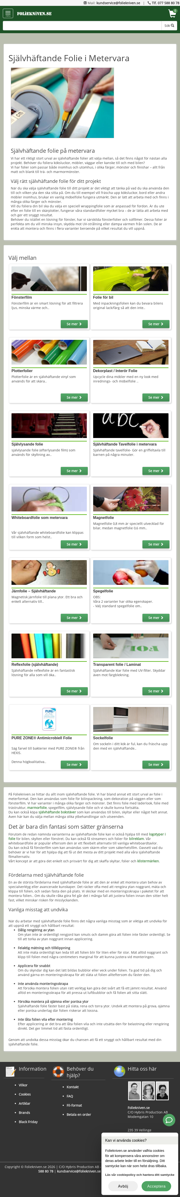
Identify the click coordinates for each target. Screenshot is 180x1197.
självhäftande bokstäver (57, 812)
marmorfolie (37, 807)
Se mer (74, 324)
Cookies (25, 1094)
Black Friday (28, 1122)
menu (8, 14)
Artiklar (24, 1103)
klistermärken (148, 861)
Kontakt (73, 1087)
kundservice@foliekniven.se (118, 3)
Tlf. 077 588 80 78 (165, 3)
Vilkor (23, 1085)
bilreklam (136, 838)
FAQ (70, 1096)
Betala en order (79, 1114)
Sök (169, 25)
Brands (24, 1112)
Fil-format (74, 1105)
